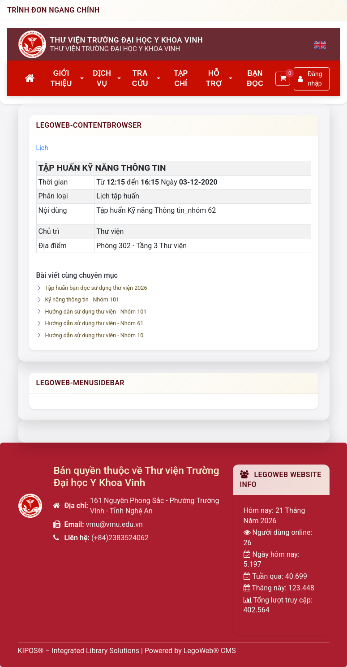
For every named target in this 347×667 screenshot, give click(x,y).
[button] (82, 79)
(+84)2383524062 (120, 538)
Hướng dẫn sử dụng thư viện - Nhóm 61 (94, 323)
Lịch (42, 148)
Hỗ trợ (214, 78)
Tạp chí (181, 78)
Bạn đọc (255, 78)
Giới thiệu (61, 78)
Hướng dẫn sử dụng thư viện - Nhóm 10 (94, 335)
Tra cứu (140, 78)
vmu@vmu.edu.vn (114, 524)
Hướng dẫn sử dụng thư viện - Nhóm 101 (96, 311)
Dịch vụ (102, 78)
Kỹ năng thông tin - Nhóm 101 (82, 299)
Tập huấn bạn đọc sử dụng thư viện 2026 (96, 287)
